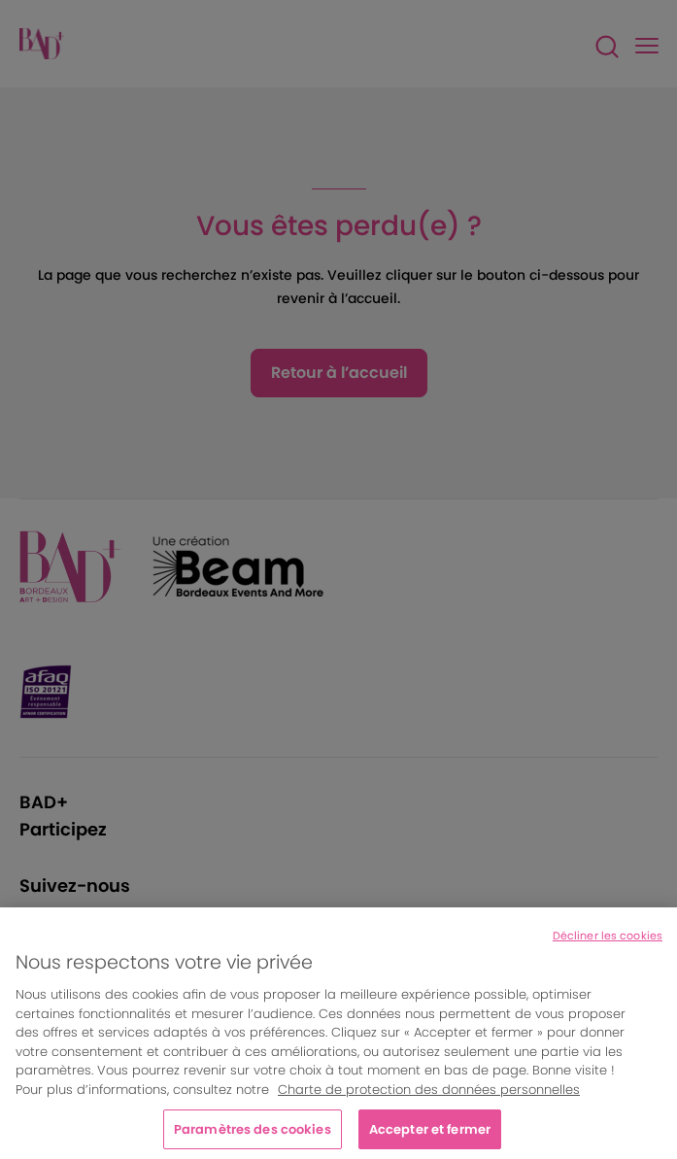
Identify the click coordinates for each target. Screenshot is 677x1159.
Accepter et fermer (430, 1134)
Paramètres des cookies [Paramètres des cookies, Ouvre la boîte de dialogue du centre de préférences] (252, 1134)
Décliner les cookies (607, 941)
